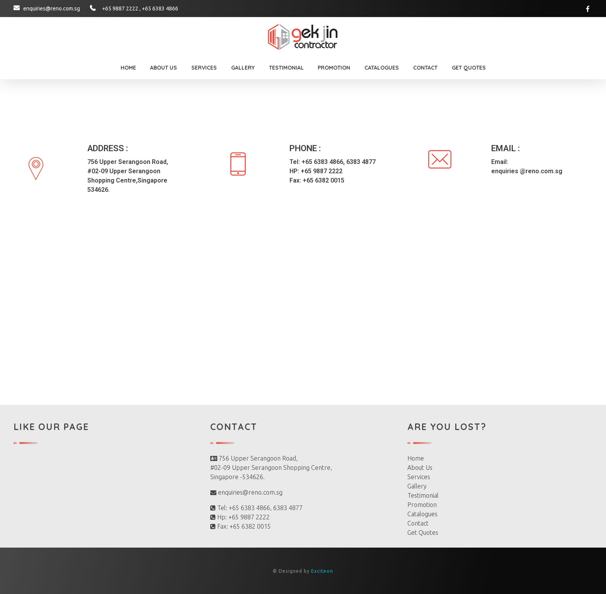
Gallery (417, 486)
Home (415, 458)
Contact (418, 523)
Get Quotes (422, 532)
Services (418, 476)
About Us (419, 467)
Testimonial (423, 495)
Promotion (422, 504)
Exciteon (321, 571)
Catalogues (422, 513)
